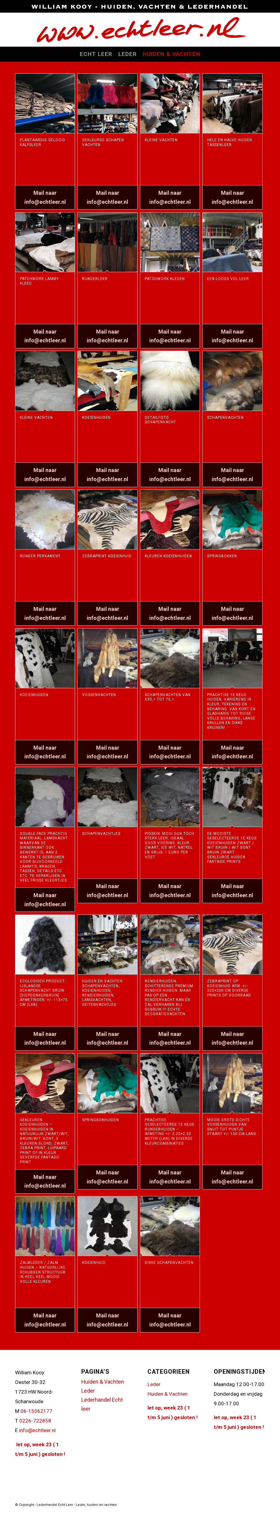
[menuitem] (96, 54)
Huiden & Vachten (102, 1382)
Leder (88, 1391)
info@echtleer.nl (37, 1430)
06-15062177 (36, 1411)
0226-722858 (35, 1421)
